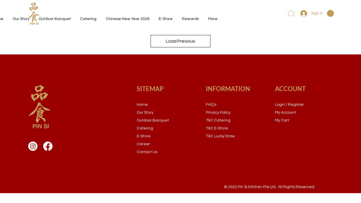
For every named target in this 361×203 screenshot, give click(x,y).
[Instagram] (33, 146)
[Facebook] (47, 146)
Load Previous (180, 41)
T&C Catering (218, 120)
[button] (330, 13)
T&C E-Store (217, 128)
